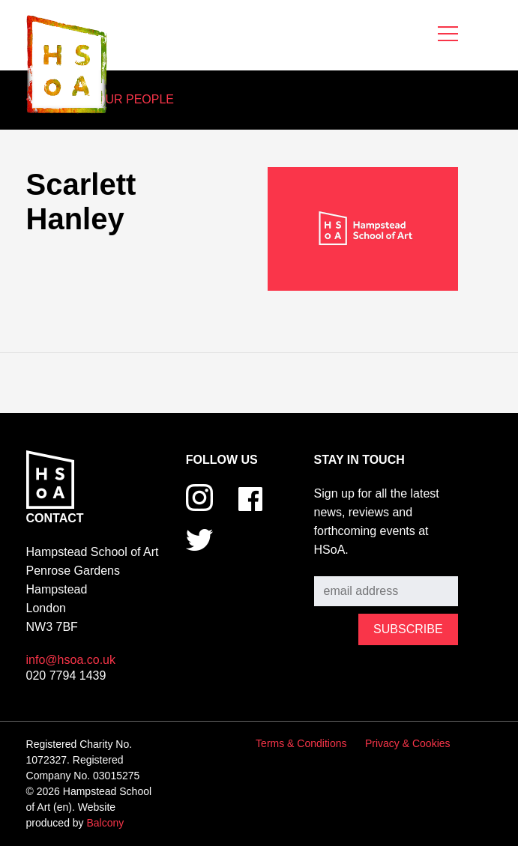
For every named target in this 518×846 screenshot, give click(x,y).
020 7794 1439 (66, 675)
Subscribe (340, 565)
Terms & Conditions (301, 743)
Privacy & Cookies (408, 743)
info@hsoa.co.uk (70, 659)
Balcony (105, 823)
